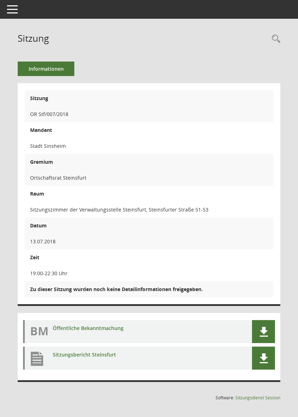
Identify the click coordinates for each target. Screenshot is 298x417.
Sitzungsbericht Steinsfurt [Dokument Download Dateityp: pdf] (84, 354)
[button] (263, 331)
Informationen (46, 68)
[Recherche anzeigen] (274, 39)
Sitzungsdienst (257, 398)
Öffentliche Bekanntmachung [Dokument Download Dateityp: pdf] (88, 328)
